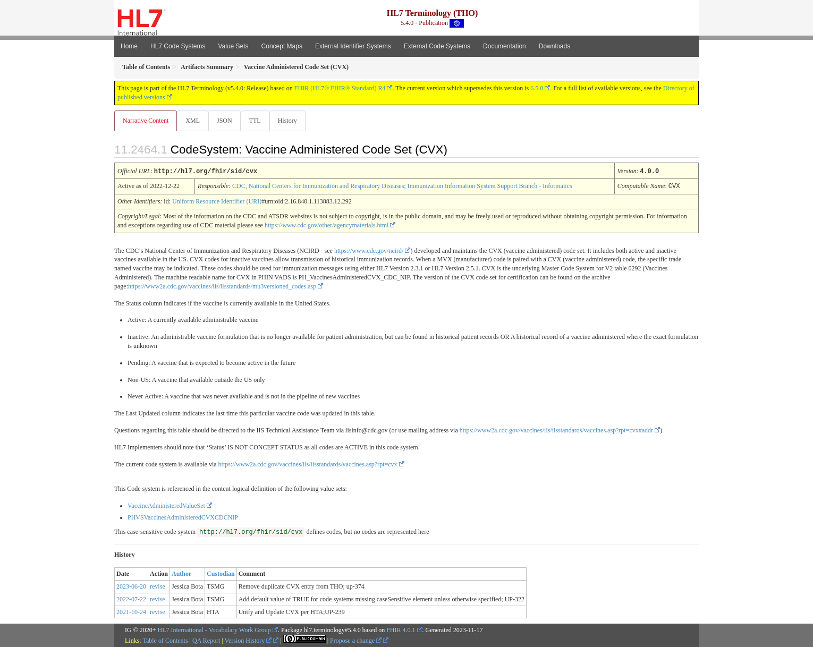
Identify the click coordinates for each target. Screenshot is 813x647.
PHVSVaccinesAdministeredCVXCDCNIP (183, 517)
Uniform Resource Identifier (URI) (216, 201)
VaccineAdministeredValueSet (166, 505)
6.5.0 (536, 88)
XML (194, 120)
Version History (248, 640)
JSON (226, 120)
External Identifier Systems (353, 46)
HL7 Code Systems (177, 46)
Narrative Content (145, 120)
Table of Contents (165, 640)
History (291, 120)
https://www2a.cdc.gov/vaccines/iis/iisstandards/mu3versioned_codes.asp (222, 286)
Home (129, 46)
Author (181, 573)
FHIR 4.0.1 (400, 629)
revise (157, 586)
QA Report (206, 640)
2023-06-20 (131, 586)
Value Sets (233, 46)
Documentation (504, 46)
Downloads (554, 46)
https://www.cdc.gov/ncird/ (369, 250)
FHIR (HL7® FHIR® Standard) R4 (340, 88)
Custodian (221, 573)
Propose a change (356, 640)
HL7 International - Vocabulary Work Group (214, 629)
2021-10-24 (131, 611)
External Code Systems (437, 46)
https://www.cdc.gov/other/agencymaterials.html (327, 224)
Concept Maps (281, 46)
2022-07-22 (131, 598)
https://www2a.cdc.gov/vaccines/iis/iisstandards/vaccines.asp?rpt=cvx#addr (556, 429)
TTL (258, 120)
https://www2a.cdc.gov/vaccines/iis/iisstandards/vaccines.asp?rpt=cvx (307, 463)
